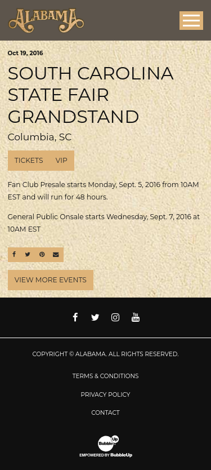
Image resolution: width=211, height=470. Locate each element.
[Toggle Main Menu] (191, 20)
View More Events (51, 280)
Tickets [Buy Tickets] (29, 160)
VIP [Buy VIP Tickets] (62, 160)
